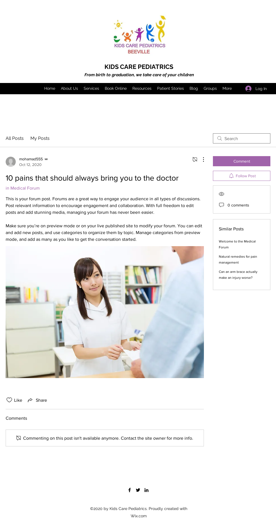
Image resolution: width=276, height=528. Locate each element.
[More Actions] (200, 159)
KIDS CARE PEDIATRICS (138, 66)
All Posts (15, 138)
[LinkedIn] (146, 490)
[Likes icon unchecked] (9, 400)
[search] (241, 138)
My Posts (40, 138)
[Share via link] (37, 400)
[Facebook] (129, 490)
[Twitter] (138, 490)
